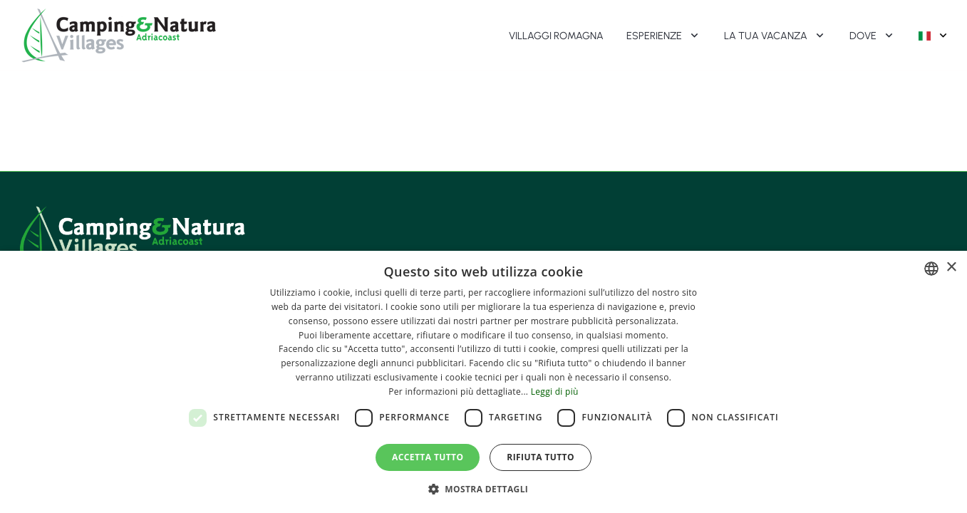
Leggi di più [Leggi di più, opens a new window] (555, 391)
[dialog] (483, 382)
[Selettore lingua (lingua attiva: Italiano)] (934, 35)
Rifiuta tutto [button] (540, 457)
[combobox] (931, 268)
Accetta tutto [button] (427, 457)
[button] (484, 489)
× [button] (951, 267)
